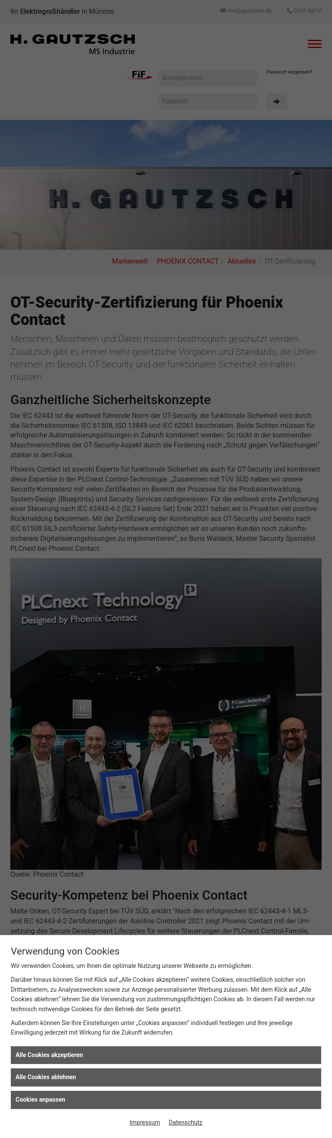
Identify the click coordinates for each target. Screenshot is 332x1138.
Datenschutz (185, 1122)
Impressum (145, 1122)
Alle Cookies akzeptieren (49, 1054)
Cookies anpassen (40, 1099)
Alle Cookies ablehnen (46, 1077)
